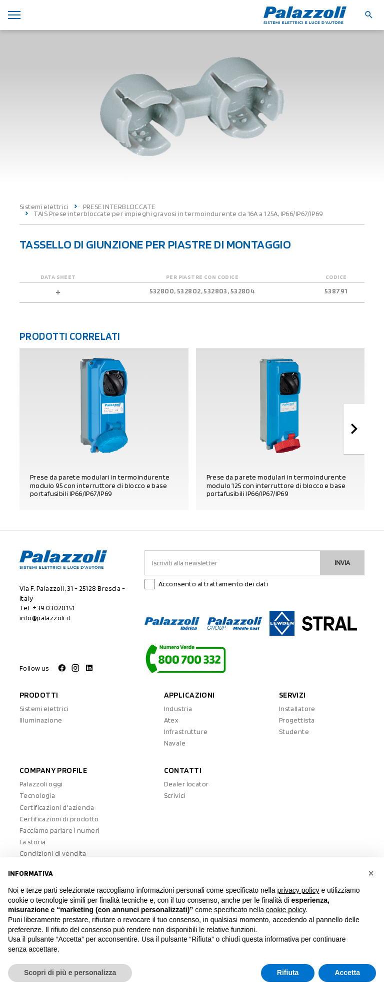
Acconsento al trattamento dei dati (213, 584)
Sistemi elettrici (44, 206)
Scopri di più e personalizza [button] (70, 973)
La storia (33, 842)
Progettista (297, 720)
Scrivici (175, 795)
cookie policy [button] (286, 910)
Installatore (297, 709)
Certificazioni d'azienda (57, 807)
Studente (294, 732)
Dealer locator (186, 784)
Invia (342, 562)
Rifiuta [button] (288, 973)
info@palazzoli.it (45, 618)
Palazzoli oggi (41, 784)
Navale (175, 743)
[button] (371, 873)
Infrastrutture (186, 732)
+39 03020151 (53, 608)
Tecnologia (37, 795)
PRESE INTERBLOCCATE (119, 206)
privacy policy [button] (299, 890)
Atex (171, 720)
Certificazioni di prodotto (59, 819)
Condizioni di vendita (53, 853)
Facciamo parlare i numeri (60, 830)
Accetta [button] (347, 973)
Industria (178, 709)
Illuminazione (41, 720)
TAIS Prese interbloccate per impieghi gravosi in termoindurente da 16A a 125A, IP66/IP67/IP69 (178, 213)
